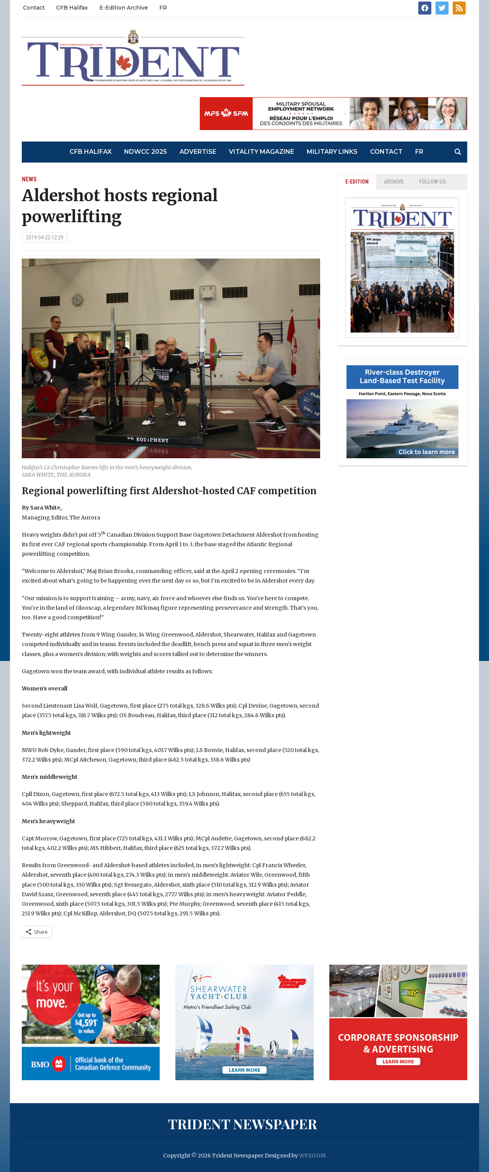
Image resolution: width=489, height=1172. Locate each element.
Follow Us (432, 182)
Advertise (198, 151)
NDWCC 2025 (145, 151)
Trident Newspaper (242, 1123)
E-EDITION (357, 182)
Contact (34, 7)
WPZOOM (312, 1155)
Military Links (332, 151)
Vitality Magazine (261, 151)
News (29, 179)
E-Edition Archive (123, 7)
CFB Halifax (72, 7)
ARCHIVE (394, 182)
